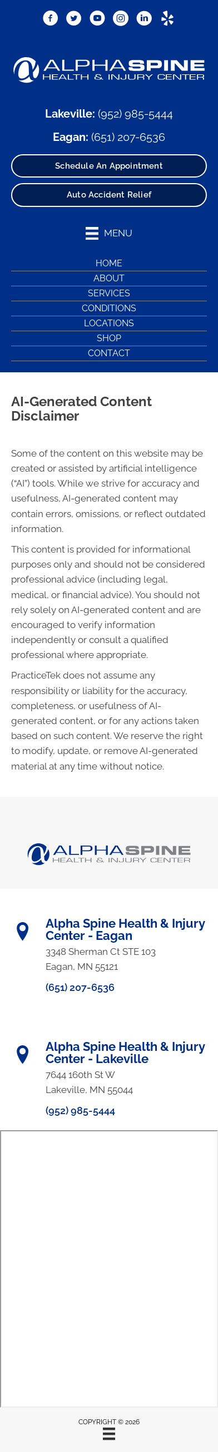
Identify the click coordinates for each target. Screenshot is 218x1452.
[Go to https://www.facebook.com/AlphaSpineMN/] (51, 18)
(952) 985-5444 (135, 113)
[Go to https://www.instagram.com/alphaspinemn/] (121, 18)
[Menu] (109, 1434)
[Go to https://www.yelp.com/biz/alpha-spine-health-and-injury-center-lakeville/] (167, 18)
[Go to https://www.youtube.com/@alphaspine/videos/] (97, 18)
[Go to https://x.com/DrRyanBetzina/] (74, 18)
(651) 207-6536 (128, 137)
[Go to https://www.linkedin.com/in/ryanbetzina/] (144, 18)
